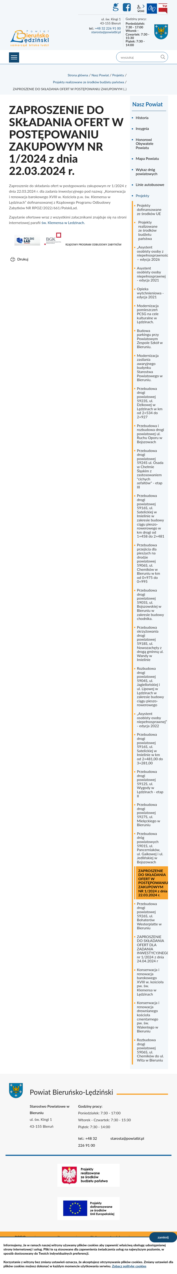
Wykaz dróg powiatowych (146, 171)
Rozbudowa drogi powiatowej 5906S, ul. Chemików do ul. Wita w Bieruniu (150, 1050)
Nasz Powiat (100, 75)
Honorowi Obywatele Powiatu (144, 143)
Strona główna (78, 75)
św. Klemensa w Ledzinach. (63, 222)
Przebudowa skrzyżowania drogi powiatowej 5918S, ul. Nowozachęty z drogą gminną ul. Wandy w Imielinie (150, 643)
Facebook (127, 7)
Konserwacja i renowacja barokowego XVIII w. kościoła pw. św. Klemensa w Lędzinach (150, 981)
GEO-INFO (115, 7)
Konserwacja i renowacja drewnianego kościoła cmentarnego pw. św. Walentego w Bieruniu (148, 1016)
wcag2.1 (141, 8)
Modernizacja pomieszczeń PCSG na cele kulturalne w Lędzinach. (148, 313)
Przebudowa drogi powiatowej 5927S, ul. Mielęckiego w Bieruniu (148, 814)
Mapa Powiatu (147, 158)
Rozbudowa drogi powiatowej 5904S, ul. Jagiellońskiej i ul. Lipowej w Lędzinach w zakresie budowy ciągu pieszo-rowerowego (150, 686)
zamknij (163, 1237)
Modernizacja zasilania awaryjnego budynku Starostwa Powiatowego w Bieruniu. (149, 367)
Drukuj (22, 259)
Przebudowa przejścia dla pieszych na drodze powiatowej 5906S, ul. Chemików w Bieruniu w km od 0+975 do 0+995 (148, 563)
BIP (163, 8)
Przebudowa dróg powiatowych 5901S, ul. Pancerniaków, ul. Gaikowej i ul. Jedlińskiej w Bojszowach (150, 847)
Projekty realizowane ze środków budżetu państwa (88, 82)
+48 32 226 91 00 (108, 28)
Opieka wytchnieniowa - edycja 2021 (150, 293)
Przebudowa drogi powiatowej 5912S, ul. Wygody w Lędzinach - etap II (150, 783)
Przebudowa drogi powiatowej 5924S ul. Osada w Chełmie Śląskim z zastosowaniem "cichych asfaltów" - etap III (150, 468)
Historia (142, 117)
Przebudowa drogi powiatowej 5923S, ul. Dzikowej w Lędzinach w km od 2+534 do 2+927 (149, 402)
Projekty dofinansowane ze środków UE (149, 209)
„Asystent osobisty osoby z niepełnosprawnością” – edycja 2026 (152, 253)
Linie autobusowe (150, 184)
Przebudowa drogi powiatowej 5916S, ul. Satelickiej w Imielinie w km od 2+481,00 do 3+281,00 (150, 748)
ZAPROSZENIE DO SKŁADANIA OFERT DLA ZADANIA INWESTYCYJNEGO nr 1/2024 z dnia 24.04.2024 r (152, 948)
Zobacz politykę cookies (129, 1266)
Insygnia (142, 128)
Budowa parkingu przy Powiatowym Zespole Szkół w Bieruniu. (150, 338)
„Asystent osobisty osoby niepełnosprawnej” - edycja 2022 (152, 719)
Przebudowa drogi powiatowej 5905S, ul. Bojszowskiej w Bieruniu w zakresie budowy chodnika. (150, 604)
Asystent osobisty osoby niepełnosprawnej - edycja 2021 (151, 274)
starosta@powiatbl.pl (106, 32)
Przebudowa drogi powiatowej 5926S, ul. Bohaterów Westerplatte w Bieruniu (149, 915)
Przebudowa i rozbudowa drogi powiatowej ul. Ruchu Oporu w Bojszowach (150, 433)
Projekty (118, 75)
